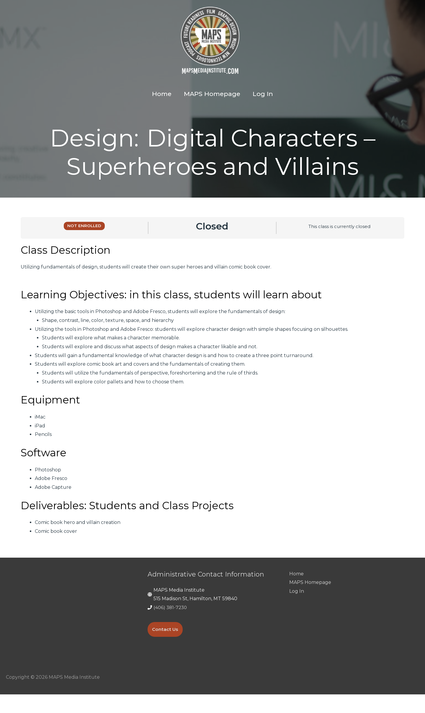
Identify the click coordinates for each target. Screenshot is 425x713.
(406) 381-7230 (171, 626)
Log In (296, 610)
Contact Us (165, 648)
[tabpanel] (212, 408)
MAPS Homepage (310, 601)
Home (296, 592)
